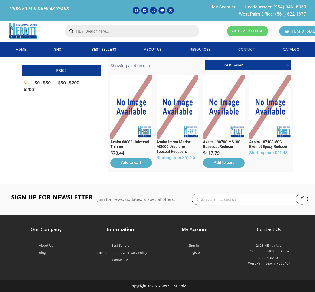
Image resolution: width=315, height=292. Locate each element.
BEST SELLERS (104, 49)
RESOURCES (200, 49)
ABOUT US (153, 49)
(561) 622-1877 (290, 14)
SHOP (59, 49)
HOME (21, 49)
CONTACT (246, 49)
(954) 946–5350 (289, 7)
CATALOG (291, 49)
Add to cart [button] (131, 162)
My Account (223, 7)
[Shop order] (248, 65)
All (25, 83)
